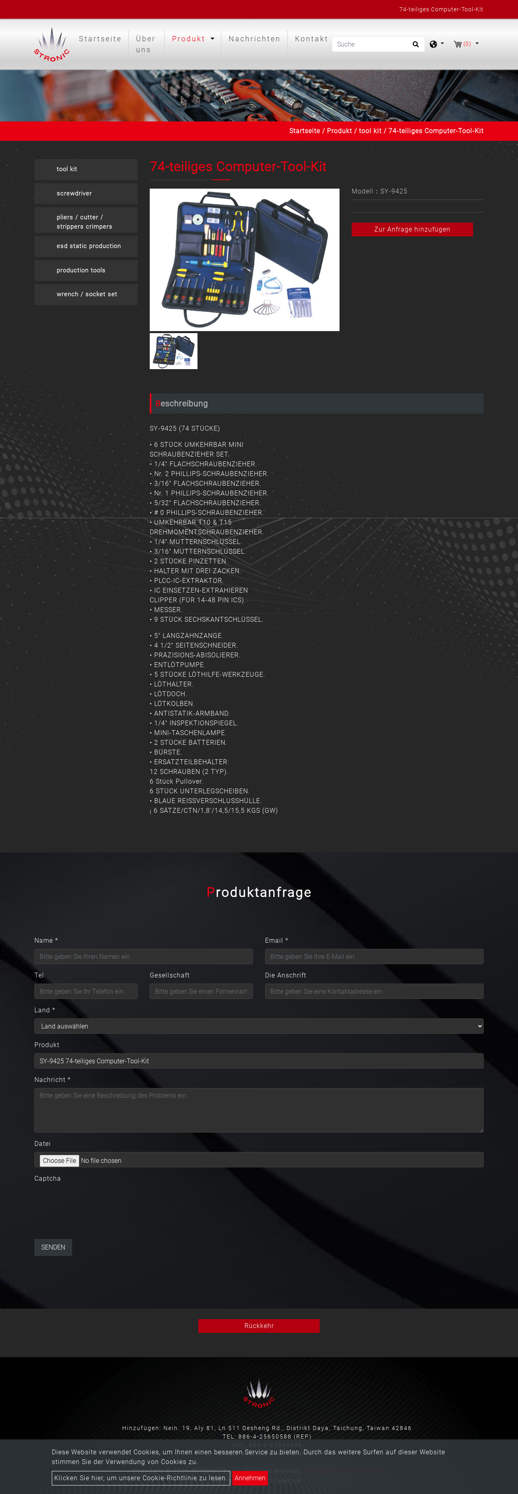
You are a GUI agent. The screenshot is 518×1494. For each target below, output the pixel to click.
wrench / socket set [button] (87, 294)
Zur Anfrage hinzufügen (412, 229)
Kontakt (312, 38)
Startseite (102, 38)
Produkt (339, 131)
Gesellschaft (170, 975)
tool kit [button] (67, 169)
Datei (42, 1144)
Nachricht (52, 1080)
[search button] (414, 47)
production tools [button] (81, 270)
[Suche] (378, 44)
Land (44, 1010)
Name (46, 940)
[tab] (86, 169)
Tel (39, 975)
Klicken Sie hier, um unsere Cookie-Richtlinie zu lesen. (141, 1478)
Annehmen (250, 1478)
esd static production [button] (89, 246)
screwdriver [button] (74, 193)
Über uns (146, 44)
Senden (53, 1247)
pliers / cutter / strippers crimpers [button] (85, 222)
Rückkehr (259, 1326)
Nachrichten (255, 38)
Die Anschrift (285, 975)
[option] (245, 260)
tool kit (370, 131)
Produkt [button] (190, 38)
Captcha (47, 1178)
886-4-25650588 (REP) (275, 1436)
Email (277, 940)
